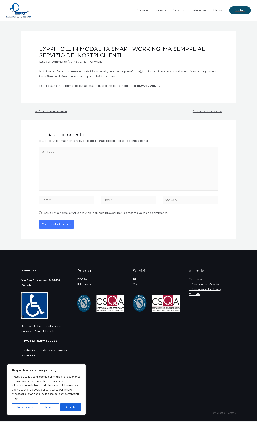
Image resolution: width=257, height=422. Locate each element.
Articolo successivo (207, 111)
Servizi (180, 10)
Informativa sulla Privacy (205, 291)
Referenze (200, 10)
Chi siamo (149, 10)
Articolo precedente (51, 111)
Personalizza (25, 407)
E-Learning (84, 286)
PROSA (218, 10)
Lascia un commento (53, 61)
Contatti (194, 296)
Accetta (70, 407)
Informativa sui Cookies (204, 286)
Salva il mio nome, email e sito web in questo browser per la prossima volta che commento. (106, 214)
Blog (136, 281)
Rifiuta (49, 407)
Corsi (164, 10)
